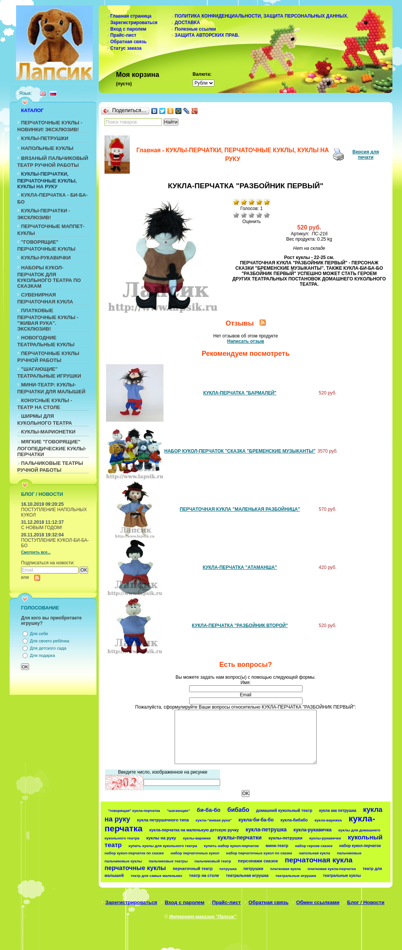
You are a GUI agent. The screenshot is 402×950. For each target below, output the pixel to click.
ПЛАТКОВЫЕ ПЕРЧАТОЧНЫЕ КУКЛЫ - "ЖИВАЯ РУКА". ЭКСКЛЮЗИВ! (47, 320)
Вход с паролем (128, 29)
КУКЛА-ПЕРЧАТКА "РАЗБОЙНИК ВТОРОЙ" (240, 625)
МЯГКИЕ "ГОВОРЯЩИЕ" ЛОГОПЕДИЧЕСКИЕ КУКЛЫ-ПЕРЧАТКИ (51, 448)
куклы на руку (161, 838)
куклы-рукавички (325, 838)
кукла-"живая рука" (214, 820)
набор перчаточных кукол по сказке (259, 853)
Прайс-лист (123, 35)
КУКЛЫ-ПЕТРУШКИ (44, 138)
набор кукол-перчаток (360, 846)
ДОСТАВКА (187, 22)
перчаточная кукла (319, 860)
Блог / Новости (366, 902)
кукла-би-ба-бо (256, 820)
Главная (148, 150)
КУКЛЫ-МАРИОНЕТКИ (48, 432)
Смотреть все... (36, 552)
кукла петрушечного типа (163, 820)
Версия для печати (366, 154)
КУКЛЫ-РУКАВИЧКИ (46, 258)
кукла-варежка (328, 820)
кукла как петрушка (337, 810)
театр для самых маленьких (156, 875)
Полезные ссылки (195, 29)
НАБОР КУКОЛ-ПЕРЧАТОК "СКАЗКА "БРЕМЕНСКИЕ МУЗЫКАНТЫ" (239, 451)
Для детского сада (48, 648)
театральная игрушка (247, 875)
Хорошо (259, 215)
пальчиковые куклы (123, 861)
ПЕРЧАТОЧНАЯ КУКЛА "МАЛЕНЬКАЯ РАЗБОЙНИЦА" (240, 509)
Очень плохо (236, 215)
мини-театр (277, 845)
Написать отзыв (245, 341)
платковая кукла (285, 869)
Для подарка (42, 655)
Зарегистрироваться (133, 22)
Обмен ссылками (318, 902)
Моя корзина (137, 74)
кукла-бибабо (294, 820)
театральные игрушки (295, 875)
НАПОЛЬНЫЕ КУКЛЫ (47, 148)
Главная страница (131, 16)
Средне (251, 215)
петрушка (228, 869)
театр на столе (204, 875)
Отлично (267, 215)
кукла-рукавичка (313, 830)
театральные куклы (342, 875)
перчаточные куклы (135, 867)
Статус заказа (126, 48)
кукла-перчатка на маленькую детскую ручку (194, 830)
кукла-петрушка (266, 829)
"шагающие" (178, 810)
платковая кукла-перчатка (331, 869)
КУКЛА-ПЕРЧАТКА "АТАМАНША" (240, 567)
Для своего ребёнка (49, 641)
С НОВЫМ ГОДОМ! (41, 527)
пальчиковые (349, 853)
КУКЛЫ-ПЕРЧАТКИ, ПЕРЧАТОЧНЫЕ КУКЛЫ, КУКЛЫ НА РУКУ (47, 180)
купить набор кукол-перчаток (231, 846)
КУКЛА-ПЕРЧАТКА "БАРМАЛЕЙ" (239, 393)
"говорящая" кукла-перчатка (134, 810)
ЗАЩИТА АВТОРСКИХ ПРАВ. (207, 35)
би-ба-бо (209, 810)
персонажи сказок (258, 860)
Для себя (39, 633)
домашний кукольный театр (284, 810)
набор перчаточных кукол (195, 853)
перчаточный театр (192, 868)
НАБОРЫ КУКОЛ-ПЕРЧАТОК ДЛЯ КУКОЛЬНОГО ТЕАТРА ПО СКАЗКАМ (49, 277)
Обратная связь (128, 41)
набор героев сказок (314, 846)
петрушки (253, 868)
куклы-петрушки (285, 838)
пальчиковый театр (212, 861)
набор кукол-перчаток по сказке (134, 853)
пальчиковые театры (168, 861)
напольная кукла (314, 853)
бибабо (238, 810)
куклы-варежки (197, 838)
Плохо (244, 215)
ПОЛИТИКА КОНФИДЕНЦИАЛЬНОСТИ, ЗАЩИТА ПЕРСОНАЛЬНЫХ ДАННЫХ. (261, 16)
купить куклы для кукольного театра (163, 846)
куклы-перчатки (239, 837)
